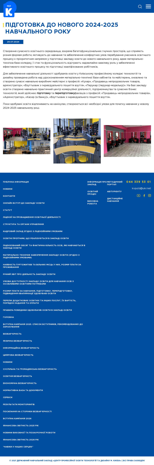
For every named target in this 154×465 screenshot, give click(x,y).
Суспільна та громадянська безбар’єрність (30, 369)
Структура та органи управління (23, 224)
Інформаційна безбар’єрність (21, 348)
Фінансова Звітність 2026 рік (21, 440)
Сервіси (7, 397)
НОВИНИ (7, 189)
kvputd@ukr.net (141, 188)
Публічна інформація (16, 182)
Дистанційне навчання (115, 200)
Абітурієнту (114, 191)
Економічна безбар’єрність (20, 383)
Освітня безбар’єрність (17, 376)
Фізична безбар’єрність (17, 341)
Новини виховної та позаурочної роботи (29, 433)
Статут (7, 210)
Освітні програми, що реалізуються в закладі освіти (36, 238)
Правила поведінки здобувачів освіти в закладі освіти (37, 310)
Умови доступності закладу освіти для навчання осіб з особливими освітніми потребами (38, 283)
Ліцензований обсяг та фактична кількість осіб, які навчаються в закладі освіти (44, 247)
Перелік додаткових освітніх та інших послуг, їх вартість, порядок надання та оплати (39, 302)
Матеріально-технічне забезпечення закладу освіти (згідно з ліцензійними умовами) (41, 256)
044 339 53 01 (138, 182)
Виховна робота (92, 202)
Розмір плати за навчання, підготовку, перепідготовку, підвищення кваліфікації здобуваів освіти (38, 292)
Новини (7, 362)
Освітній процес (92, 193)
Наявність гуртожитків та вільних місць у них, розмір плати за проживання (42, 266)
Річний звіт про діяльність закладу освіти (29, 274)
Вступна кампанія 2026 (17, 419)
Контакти (9, 196)
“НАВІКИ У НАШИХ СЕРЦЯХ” (18, 447)
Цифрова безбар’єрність (18, 355)
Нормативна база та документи (23, 390)
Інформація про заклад (97, 183)
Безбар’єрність (12, 334)
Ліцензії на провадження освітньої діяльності (32, 217)
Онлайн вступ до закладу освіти (24, 203)
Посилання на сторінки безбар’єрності (27, 411)
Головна (8, 317)
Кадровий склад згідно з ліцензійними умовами (32, 231)
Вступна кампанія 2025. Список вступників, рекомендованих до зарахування (43, 326)
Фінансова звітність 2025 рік (20, 426)
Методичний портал (114, 183)
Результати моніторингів (19, 404)
